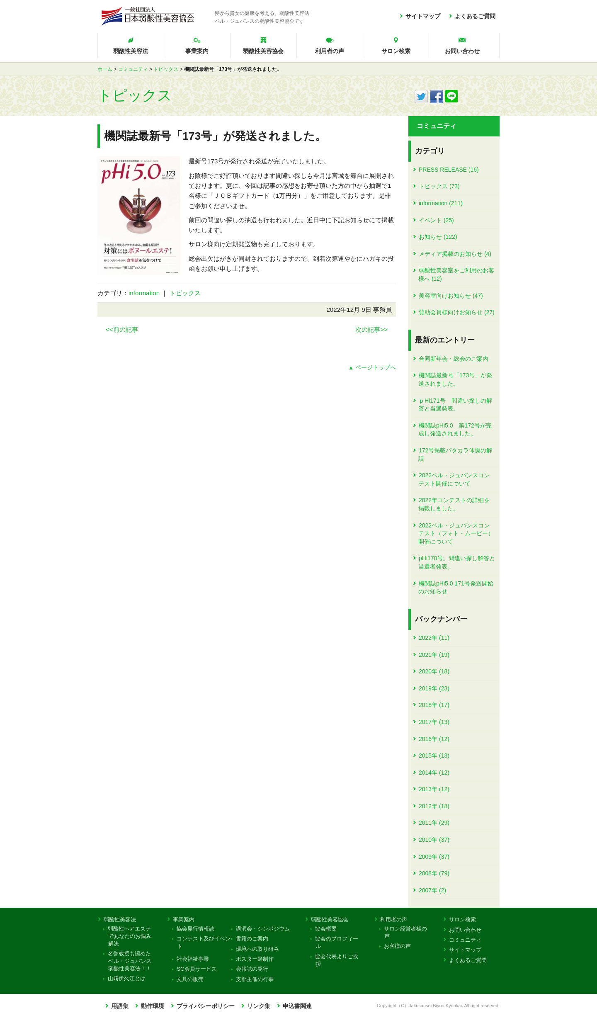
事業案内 (197, 51)
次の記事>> (371, 329)
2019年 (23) (434, 688)
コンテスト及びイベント (204, 942)
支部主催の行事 (254, 979)
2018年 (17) (434, 705)
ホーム (104, 69)
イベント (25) (436, 220)
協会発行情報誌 (195, 929)
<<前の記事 (122, 329)
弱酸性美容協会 (263, 51)
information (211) (441, 203)
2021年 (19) (434, 654)
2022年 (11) (434, 637)
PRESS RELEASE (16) (449, 169)
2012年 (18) (434, 806)
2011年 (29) (434, 822)
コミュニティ (133, 69)
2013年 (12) (434, 789)
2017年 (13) (434, 722)
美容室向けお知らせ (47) (451, 295)
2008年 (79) (434, 873)
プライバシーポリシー (206, 1006)
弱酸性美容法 (130, 51)
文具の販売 (190, 979)
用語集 (120, 1006)
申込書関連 (297, 1006)
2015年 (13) (434, 755)
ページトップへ (375, 367)
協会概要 (326, 929)
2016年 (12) (434, 739)
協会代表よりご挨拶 (336, 960)
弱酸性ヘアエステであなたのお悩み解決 (129, 936)
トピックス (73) (439, 186)
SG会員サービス (197, 969)
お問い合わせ (462, 51)
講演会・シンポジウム (262, 929)
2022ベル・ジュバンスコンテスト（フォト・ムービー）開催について (456, 533)
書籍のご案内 (252, 938)
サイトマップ (422, 16)
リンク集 (258, 1006)
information (144, 292)
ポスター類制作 (254, 959)
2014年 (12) (434, 772)
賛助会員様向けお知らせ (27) (457, 312)
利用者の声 (329, 51)
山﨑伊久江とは (127, 978)
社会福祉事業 (193, 959)
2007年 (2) (432, 890)
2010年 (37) (434, 839)
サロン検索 (395, 51)
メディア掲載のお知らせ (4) (455, 253)
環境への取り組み (257, 949)
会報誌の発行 (252, 969)
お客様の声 (397, 946)
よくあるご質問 (475, 16)
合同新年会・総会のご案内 (453, 358)
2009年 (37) (434, 856)
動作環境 (152, 1006)
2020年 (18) (434, 671)
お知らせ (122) (438, 236)
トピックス (165, 69)
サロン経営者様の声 (405, 932)
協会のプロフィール (336, 942)
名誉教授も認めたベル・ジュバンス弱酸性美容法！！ (129, 961)
